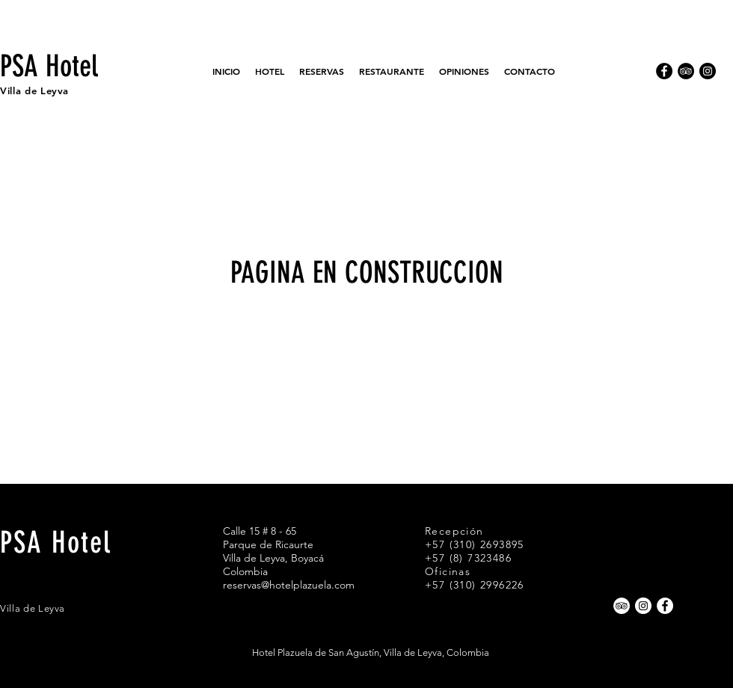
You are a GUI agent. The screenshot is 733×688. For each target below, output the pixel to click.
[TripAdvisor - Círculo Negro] (686, 71)
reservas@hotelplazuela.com (289, 585)
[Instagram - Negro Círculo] (707, 71)
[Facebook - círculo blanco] (665, 606)
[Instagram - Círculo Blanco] (643, 606)
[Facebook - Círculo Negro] (664, 71)
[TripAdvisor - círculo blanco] (621, 606)
